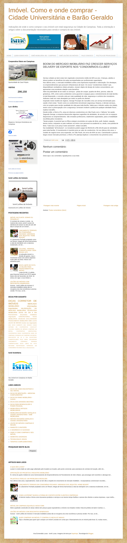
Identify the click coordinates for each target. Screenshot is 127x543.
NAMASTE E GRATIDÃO (18, 427)
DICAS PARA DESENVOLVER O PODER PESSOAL (21, 405)
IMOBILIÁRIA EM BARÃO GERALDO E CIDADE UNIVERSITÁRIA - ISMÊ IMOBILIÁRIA (23, 414)
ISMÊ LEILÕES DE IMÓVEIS (68, 55)
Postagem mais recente (51, 205)
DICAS (12, 301)
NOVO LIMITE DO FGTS (28, 343)
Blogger (90, 533)
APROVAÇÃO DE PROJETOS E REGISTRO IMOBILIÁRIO (29, 473)
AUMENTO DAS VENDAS (24, 325)
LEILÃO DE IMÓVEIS (14, 323)
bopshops (75, 533)
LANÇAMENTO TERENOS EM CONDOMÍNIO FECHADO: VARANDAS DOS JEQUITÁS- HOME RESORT (28, 234)
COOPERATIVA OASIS (14, 333)
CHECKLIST (33, 327)
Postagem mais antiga (110, 205)
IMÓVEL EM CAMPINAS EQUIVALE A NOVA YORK (27, 506)
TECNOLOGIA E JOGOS (18, 439)
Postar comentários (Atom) (57, 210)
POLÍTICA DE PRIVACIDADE (105, 55)
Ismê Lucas (11, 129)
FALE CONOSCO (87, 55)
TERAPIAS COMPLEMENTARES (21, 442)
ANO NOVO (11, 325)
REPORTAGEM (20, 345)
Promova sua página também (16, 101)
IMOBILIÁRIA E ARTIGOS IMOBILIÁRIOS (18, 409)
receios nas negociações (29, 323)
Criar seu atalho (12, 135)
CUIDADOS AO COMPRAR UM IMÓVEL (26, 335)
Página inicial (81, 205)
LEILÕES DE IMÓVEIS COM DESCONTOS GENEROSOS (19, 282)
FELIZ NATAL (24, 339)
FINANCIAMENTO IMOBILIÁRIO (18, 321)
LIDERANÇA (24, 341)
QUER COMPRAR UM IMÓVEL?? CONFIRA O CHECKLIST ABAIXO (41, 517)
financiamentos (12, 314)
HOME (9, 55)
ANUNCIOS (21, 319)
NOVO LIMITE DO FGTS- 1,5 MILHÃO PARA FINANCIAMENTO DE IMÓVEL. (27, 267)
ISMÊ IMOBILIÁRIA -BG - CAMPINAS (43, 55)
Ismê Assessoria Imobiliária (15, 97)
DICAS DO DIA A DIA (28, 312)
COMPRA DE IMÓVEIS (21, 329)
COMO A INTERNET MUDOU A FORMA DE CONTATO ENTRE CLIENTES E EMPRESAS (48, 495)
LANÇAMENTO (12, 341)
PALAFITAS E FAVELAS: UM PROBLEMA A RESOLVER (28, 479)
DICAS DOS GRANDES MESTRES (22, 402)
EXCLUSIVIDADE (31, 319)
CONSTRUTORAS (24, 316)
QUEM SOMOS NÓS (21, 55)
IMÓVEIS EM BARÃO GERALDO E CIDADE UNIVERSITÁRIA (22, 419)
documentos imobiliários (28, 314)
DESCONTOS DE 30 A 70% (18, 337)
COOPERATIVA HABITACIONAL (26, 331)
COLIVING (11, 329)
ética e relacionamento (28, 347)
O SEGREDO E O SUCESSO (20, 430)
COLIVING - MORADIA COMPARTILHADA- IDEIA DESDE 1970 (27, 250)
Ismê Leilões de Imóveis (14, 168)
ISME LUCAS (33, 321)
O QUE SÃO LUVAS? (17, 467)
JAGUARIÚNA (33, 339)
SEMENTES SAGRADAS (18, 437)
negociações (12, 316)
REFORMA (11, 345)
